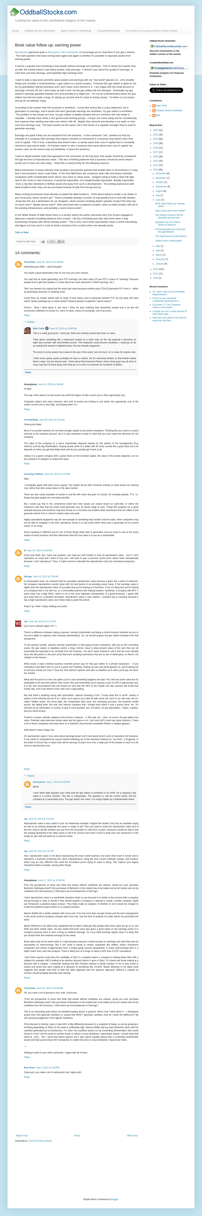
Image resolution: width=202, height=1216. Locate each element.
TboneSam (29, 262)
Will (158, 115)
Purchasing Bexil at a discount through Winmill (170, 230)
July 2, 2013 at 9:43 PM (47, 1067)
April (158, 250)
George (28, 576)
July (158, 195)
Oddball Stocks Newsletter (40, 30)
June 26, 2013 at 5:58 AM (39, 550)
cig (25, 819)
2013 (156, 169)
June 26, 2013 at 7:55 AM (45, 576)
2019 (156, 143)
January (160, 263)
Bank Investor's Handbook (76, 30)
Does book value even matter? (170, 210)
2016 (156, 156)
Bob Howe (29, 1067)
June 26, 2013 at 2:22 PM (41, 819)
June (158, 200)
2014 (156, 165)
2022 (156, 130)
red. (26, 621)
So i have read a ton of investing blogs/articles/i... (168, 293)
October (160, 182)
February (160, 259)
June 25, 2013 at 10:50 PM (63, 328)
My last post (21, 52)
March (159, 255)
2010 (156, 278)
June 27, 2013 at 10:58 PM (51, 880)
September (161, 186)
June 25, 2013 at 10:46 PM (49, 262)
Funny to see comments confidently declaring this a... (166, 299)
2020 (156, 139)
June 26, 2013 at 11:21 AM (42, 621)
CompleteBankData (108, 30)
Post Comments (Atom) (40, 1141)
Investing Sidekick (34, 474)
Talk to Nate (22, 232)
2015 (156, 161)
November (161, 178)
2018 (156, 147)
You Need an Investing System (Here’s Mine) (151, 30)
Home (15, 30)
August (159, 191)
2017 (156, 152)
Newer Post (21, 1135)
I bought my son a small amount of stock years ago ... (169, 312)
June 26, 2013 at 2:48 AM (50, 384)
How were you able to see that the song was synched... (169, 319)
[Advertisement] (124, 1172)
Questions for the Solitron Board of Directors (167, 223)
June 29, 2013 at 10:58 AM (49, 988)
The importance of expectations (170, 236)
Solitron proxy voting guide (168, 240)
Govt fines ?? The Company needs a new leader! (166, 306)
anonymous (39, 782)
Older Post (132, 1135)
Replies (31, 322)
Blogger (114, 1199)
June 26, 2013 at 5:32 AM (52, 419)
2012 (156, 269)
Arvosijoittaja (31, 419)
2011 (156, 273)
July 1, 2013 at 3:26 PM (58, 782)
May (158, 246)
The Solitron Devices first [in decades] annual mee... (169, 216)
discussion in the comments (62, 52)
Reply (27, 315)
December (161, 173)
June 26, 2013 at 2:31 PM (41, 851)
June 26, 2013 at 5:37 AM (57, 474)
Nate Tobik (38, 328)
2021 (156, 134)
